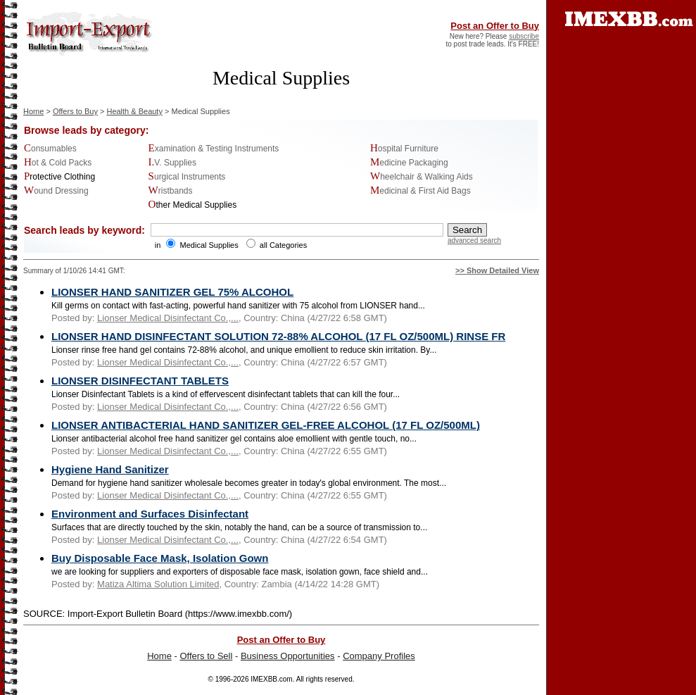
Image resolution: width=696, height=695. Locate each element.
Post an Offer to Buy (494, 25)
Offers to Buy (75, 111)
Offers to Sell (205, 656)
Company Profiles (379, 656)
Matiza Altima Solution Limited (158, 584)
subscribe (524, 36)
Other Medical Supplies (192, 205)
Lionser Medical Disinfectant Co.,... (168, 318)
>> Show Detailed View (497, 270)
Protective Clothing (59, 177)
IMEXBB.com (271, 679)
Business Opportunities (288, 656)
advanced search (474, 240)
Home (33, 111)
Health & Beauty (134, 111)
